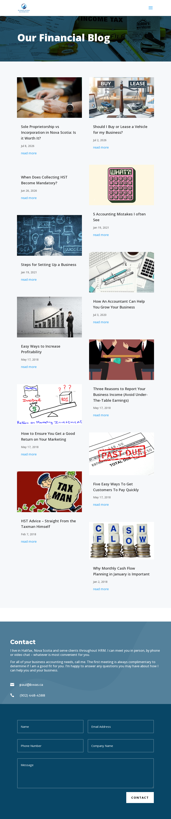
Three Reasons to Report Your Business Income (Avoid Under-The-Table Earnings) (120, 394)
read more (29, 153)
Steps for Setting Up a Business (48, 264)
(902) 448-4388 (32, 695)
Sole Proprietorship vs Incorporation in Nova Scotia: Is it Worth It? (48, 132)
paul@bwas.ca (31, 685)
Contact (140, 797)
